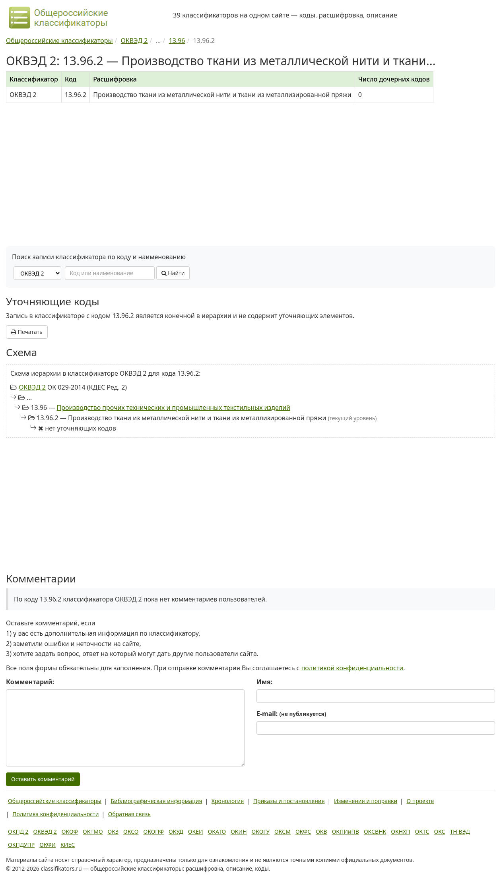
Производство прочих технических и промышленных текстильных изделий (173, 407)
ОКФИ (47, 844)
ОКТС (422, 831)
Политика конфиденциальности (55, 814)
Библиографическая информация (156, 801)
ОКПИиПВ (345, 831)
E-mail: (291, 713)
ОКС (439, 831)
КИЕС (67, 844)
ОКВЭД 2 (32, 387)
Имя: (264, 681)
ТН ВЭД (460, 831)
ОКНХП (400, 831)
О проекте (420, 801)
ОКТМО (93, 831)
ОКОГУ (261, 831)
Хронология (228, 801)
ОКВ (321, 831)
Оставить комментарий (43, 779)
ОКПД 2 (18, 831)
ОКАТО (217, 831)
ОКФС (303, 831)
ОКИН (239, 831)
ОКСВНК (375, 831)
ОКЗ (113, 831)
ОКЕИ (195, 831)
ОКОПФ (154, 831)
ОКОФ (70, 831)
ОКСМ (282, 831)
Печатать (27, 332)
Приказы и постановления (289, 801)
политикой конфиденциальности (352, 668)
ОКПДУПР (21, 844)
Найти (173, 273)
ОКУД (176, 831)
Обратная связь (129, 814)
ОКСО (130, 831)
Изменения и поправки (365, 801)
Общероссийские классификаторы (54, 801)
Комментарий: (30, 681)
